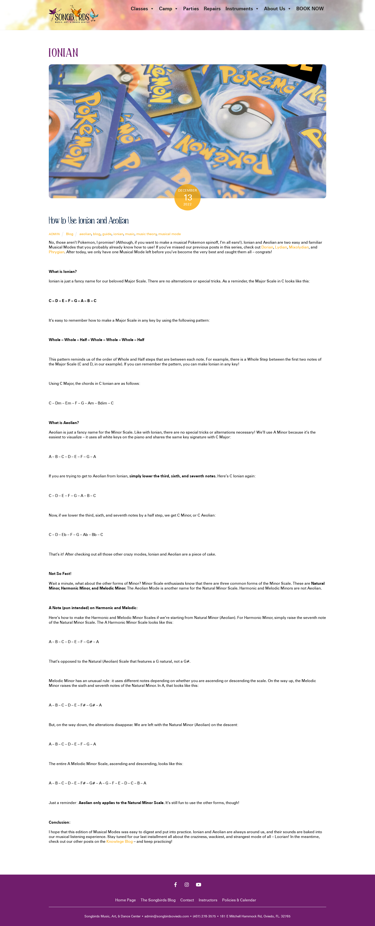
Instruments (242, 8)
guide (106, 234)
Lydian (281, 247)
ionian (118, 234)
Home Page (125, 900)
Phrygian (56, 252)
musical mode (169, 234)
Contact (187, 900)
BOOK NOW (310, 8)
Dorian (267, 247)
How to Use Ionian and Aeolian (88, 220)
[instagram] (187, 884)
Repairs (212, 8)
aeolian (85, 234)
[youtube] (198, 884)
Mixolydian (299, 247)
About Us (278, 8)
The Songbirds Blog (158, 900)
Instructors (208, 900)
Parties (191, 8)
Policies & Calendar (239, 900)
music (129, 234)
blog (96, 234)
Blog (69, 234)
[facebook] (175, 884)
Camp (168, 8)
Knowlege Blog (119, 841)
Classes (142, 8)
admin (54, 234)
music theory (146, 234)
